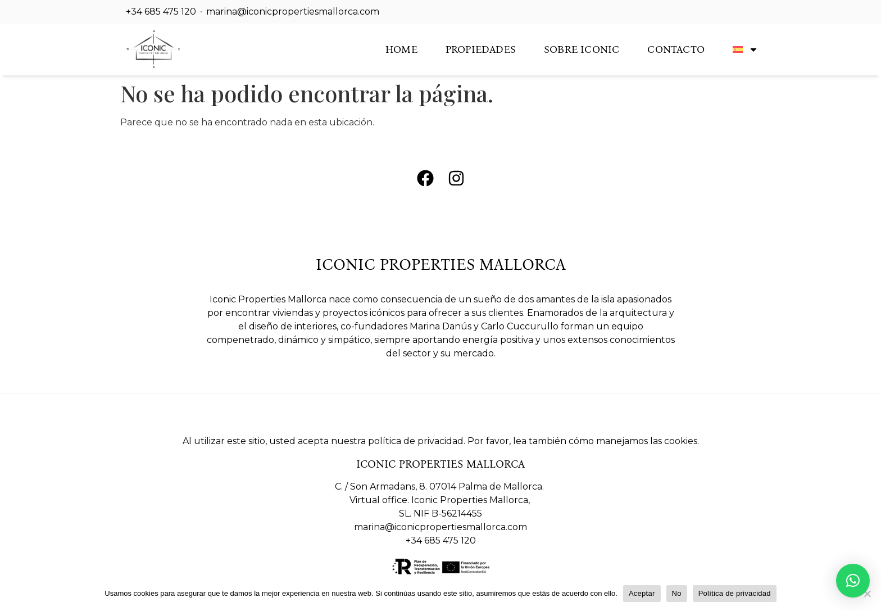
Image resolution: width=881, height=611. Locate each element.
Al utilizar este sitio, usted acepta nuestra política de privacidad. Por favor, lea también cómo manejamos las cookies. (441, 441)
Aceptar (642, 593)
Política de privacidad (734, 593)
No (677, 593)
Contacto (676, 49)
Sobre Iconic (581, 49)
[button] (853, 581)
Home (401, 49)
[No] (867, 593)
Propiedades (481, 49)
